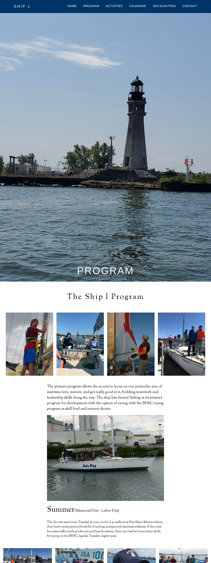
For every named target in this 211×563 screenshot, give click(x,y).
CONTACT (189, 6)
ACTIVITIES (114, 6)
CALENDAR (137, 6)
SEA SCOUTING (164, 6)
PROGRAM (91, 6)
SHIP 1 (22, 6)
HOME (72, 6)
